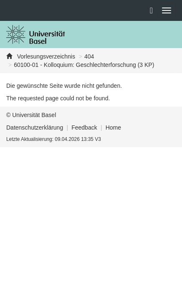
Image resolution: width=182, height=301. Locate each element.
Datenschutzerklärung (34, 127)
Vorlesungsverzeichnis (45, 56)
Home (113, 127)
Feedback (84, 127)
